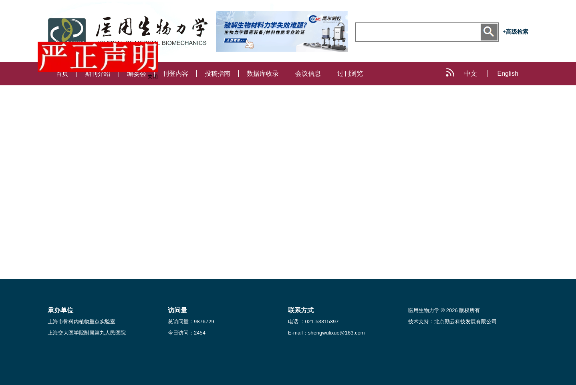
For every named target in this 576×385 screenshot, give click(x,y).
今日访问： (186, 333)
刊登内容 (175, 73)
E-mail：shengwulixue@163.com (326, 333)
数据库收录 (263, 73)
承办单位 (60, 310)
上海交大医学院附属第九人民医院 (87, 333)
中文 (470, 73)
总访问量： (191, 321)
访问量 (177, 310)
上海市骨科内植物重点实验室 (81, 321)
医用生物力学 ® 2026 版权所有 (444, 310)
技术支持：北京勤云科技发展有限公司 (452, 321)
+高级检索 (515, 31)
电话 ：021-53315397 (313, 321)
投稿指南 (217, 73)
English (507, 73)
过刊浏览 (350, 73)
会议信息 (308, 73)
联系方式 (301, 310)
